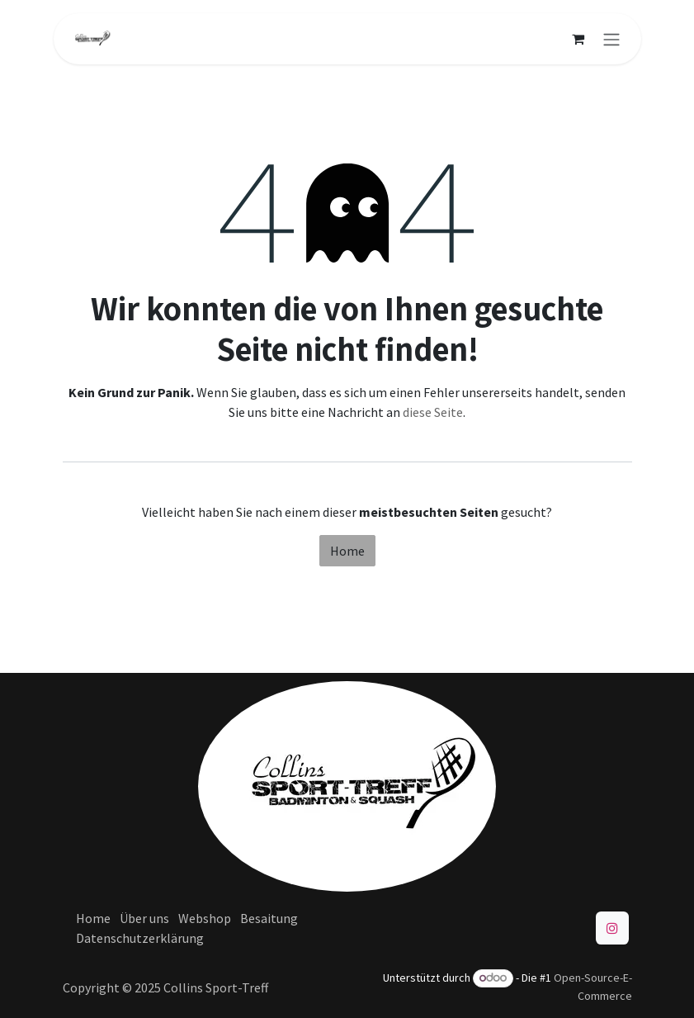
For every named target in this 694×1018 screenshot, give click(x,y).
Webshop (204, 918)
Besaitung (269, 918)
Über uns (144, 918)
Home (347, 550)
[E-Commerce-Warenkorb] (578, 38)
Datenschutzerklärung (140, 938)
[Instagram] (612, 928)
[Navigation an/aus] (611, 38)
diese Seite (433, 412)
